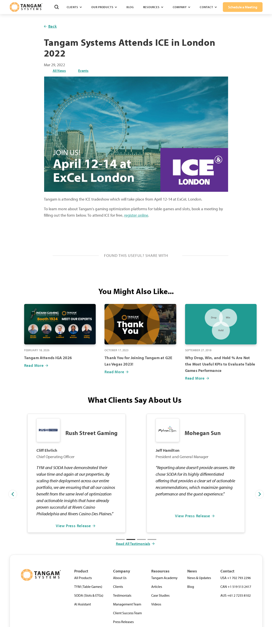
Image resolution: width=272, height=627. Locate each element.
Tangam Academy (164, 578)
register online (136, 215)
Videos (156, 604)
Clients (118, 586)
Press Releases (123, 622)
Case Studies (160, 595)
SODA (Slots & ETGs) (88, 595)
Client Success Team (127, 613)
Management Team (127, 604)
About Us (119, 578)
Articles (156, 586)
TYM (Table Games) (88, 586)
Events (83, 70)
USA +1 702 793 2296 (235, 578)
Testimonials (122, 595)
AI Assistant (82, 604)
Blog (130, 7)
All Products (83, 578)
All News (59, 70)
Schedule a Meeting (242, 7)
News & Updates (199, 578)
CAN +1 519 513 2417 (235, 586)
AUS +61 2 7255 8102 (235, 595)
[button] (74, 7)
